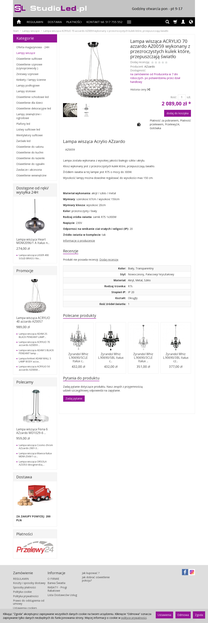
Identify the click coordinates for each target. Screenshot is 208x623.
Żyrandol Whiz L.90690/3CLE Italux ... (143, 357)
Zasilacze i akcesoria (29, 169)
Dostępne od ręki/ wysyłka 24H (32, 190)
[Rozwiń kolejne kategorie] (129, 21)
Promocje (24, 270)
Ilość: (173, 97)
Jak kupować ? (90, 573)
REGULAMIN (35, 22)
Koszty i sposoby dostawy (29, 583)
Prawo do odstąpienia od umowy (28, 602)
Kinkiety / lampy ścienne (31, 80)
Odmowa (183, 615)
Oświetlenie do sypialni (30, 164)
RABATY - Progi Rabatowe (57, 588)
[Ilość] (182, 97)
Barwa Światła (56, 583)
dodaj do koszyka (177, 113)
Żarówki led (23, 141)
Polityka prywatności (25, 596)
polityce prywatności (134, 618)
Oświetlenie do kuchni (29, 152)
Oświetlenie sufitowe (29, 58)
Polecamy (24, 382)
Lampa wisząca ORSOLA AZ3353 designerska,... (33, 463)
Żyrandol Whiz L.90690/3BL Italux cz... (175, 357)
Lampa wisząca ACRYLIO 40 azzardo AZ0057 (33, 319)
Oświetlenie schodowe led (32, 97)
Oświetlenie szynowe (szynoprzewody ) (29, 66)
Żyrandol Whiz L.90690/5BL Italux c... (111, 357)
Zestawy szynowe (27, 74)
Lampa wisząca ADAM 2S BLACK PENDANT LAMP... (33, 335)
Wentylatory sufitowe (29, 135)
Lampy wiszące (25, 53)
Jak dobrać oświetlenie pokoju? (96, 578)
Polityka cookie (22, 592)
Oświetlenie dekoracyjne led (33, 108)
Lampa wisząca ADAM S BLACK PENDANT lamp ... (36, 351)
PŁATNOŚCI (74, 22)
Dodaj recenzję (108, 259)
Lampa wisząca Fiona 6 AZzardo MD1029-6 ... (32, 431)
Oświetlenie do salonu (30, 146)
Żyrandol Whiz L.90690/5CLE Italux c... (78, 357)
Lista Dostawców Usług (62, 595)
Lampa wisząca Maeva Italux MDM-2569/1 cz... (35, 455)
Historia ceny (140, 89)
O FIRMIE (53, 579)
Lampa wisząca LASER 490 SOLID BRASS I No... (34, 256)
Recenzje (70, 251)
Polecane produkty (79, 315)
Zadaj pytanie (74, 398)
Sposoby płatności (24, 587)
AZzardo (149, 66)
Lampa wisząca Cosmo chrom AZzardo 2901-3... (36, 446)
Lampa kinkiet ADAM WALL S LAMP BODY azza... (35, 360)
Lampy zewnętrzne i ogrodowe (28, 116)
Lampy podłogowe (28, 85)
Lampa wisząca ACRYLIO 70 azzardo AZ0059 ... (34, 343)
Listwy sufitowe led (28, 129)
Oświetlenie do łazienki (30, 158)
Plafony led (23, 124)
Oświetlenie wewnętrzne (31, 175)
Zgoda (199, 615)
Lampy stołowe (26, 91)
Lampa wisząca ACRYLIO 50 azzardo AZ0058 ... (34, 368)
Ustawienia (164, 615)
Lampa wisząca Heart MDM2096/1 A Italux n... (32, 241)
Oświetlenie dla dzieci (29, 102)
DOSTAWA (55, 22)
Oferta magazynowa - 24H (32, 47)
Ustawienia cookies (25, 608)
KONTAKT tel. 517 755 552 (104, 22)
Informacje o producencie (79, 240)
